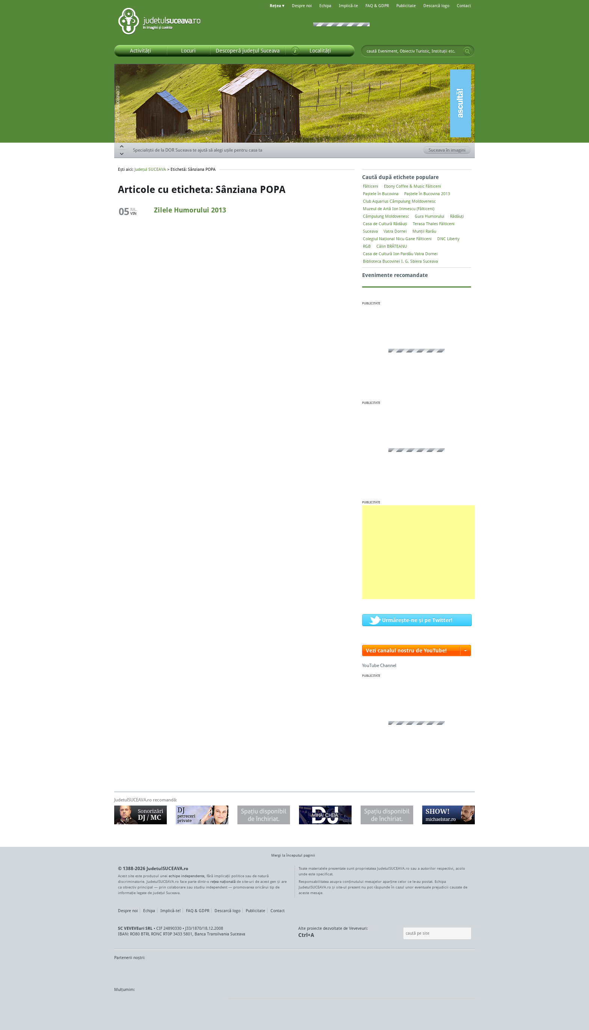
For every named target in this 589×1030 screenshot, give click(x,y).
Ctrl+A (306, 935)
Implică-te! (170, 910)
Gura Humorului (429, 216)
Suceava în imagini (450, 150)
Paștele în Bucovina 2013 (427, 193)
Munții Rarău (424, 231)
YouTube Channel (379, 665)
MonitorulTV (169, 971)
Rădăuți (457, 216)
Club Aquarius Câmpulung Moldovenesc (399, 201)
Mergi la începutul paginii (290, 856)
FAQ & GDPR (377, 5)
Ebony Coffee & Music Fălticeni (412, 186)
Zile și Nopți (432, 971)
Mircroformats (177, 1003)
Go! (467, 51)
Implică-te (348, 5)
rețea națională (223, 881)
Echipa (325, 5)
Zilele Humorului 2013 (190, 210)
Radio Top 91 (362, 971)
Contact (464, 5)
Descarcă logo (436, 5)
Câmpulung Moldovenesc (386, 216)
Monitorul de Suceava (129, 971)
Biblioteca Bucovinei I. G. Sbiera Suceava (400, 261)
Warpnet (397, 971)
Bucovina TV (205, 971)
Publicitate (406, 5)
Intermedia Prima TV (311, 971)
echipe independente (186, 875)
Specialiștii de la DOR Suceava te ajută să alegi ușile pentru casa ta (197, 150)
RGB (367, 246)
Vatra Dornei (395, 231)
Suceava (370, 231)
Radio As (461, 971)
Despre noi (302, 5)
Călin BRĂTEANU (391, 246)
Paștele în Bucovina (381, 193)
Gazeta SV (239, 971)
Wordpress (133, 1003)
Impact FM (278, 971)
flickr (215, 1003)
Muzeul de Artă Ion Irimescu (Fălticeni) (398, 208)
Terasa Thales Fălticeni (434, 223)
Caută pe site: (402, 933)
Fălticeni (370, 186)
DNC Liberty (448, 238)
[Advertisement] (418, 552)
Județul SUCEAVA (159, 23)
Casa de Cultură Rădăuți (385, 223)
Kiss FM (335, 971)
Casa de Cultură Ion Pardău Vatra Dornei (400, 253)
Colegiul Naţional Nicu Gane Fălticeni (397, 238)
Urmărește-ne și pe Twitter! (417, 620)
